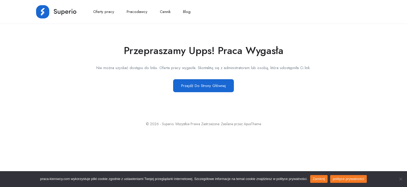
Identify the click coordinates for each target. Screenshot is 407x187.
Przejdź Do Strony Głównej (203, 86)
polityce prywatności (348, 179)
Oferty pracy (103, 12)
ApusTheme (252, 123)
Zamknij (319, 179)
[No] (400, 179)
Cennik (165, 12)
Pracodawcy (137, 12)
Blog (187, 12)
